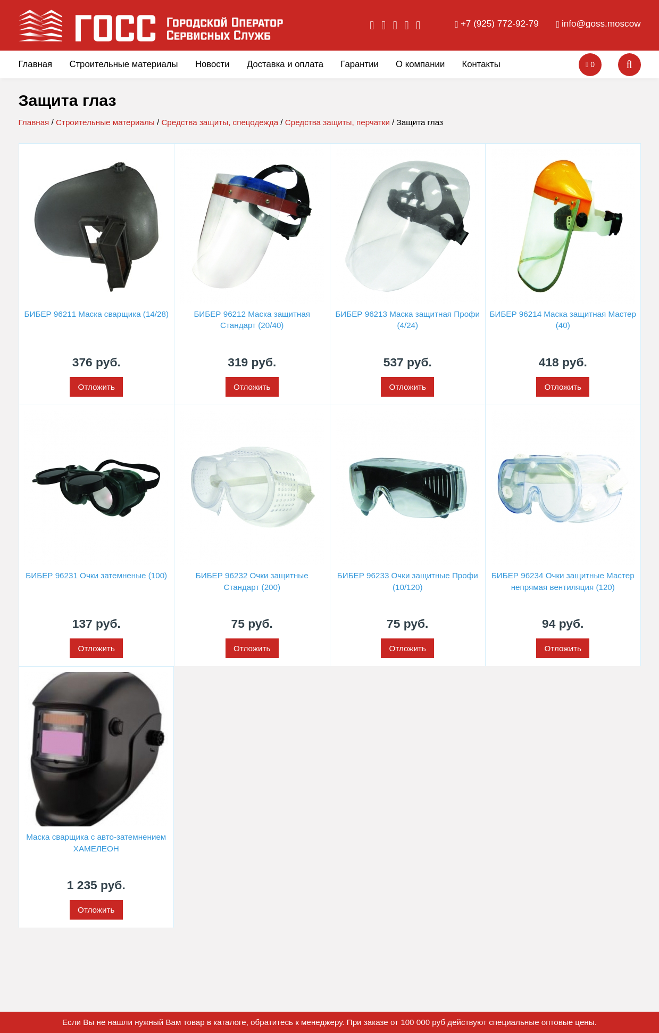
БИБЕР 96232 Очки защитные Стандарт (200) (252, 581)
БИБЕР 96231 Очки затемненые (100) (96, 575)
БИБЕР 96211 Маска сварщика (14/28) (96, 313)
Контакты (481, 64)
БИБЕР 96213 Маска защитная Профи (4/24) (407, 319)
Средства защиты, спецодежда (219, 122)
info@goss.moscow (601, 24)
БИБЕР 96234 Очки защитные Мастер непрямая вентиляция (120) (563, 581)
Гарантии (359, 64)
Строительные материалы (123, 64)
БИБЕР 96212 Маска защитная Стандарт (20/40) (252, 319)
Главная (36, 64)
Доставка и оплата (285, 64)
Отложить (96, 386)
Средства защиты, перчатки (337, 122)
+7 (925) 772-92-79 (500, 24)
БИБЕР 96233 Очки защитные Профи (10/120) (407, 581)
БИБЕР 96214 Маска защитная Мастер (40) (563, 319)
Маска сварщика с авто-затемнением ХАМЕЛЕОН (96, 842)
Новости (212, 64)
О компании (420, 64)
